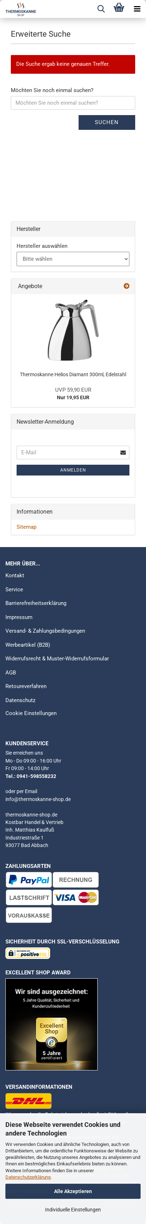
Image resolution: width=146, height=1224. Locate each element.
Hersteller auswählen (42, 246)
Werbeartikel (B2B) (27, 645)
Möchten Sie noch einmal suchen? (52, 90)
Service (14, 589)
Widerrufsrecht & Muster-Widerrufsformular (57, 658)
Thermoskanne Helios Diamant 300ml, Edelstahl (73, 374)
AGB (10, 672)
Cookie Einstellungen (31, 713)
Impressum (18, 617)
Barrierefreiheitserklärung (35, 603)
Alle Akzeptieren (73, 1191)
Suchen (107, 122)
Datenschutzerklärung (27, 1177)
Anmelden (73, 470)
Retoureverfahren (26, 686)
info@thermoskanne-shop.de (38, 799)
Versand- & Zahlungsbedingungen (45, 631)
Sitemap (26, 527)
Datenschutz (20, 700)
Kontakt (14, 575)
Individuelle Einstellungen (73, 1209)
